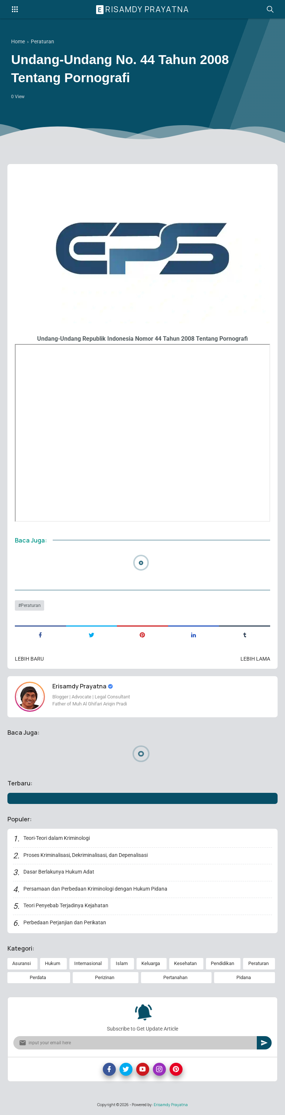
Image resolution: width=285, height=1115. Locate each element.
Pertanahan (175, 977)
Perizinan (104, 977)
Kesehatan (185, 963)
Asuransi (21, 963)
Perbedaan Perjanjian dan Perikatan (64, 922)
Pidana (243, 977)
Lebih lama (255, 659)
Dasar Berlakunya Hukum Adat (58, 872)
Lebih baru (29, 659)
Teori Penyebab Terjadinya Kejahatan (65, 905)
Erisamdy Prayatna (143, 9)
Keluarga (150, 963)
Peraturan (31, 605)
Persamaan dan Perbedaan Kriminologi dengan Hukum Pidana (95, 889)
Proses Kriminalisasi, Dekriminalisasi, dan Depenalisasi (85, 855)
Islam (122, 963)
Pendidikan (222, 963)
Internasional (88, 963)
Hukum (52, 963)
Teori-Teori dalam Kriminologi (56, 838)
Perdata (38, 977)
